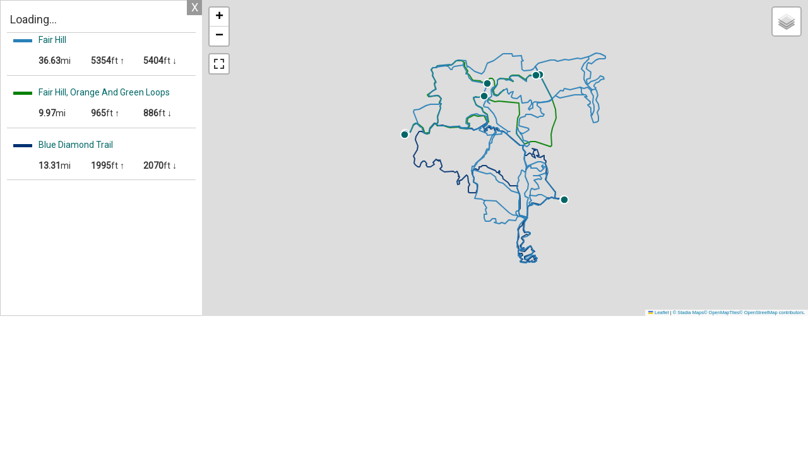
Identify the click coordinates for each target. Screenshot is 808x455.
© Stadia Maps (688, 312)
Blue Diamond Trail (76, 145)
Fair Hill (52, 40)
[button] (588, 83)
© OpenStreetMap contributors (771, 312)
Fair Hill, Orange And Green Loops (104, 92)
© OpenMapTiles (721, 312)
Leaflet (658, 312)
